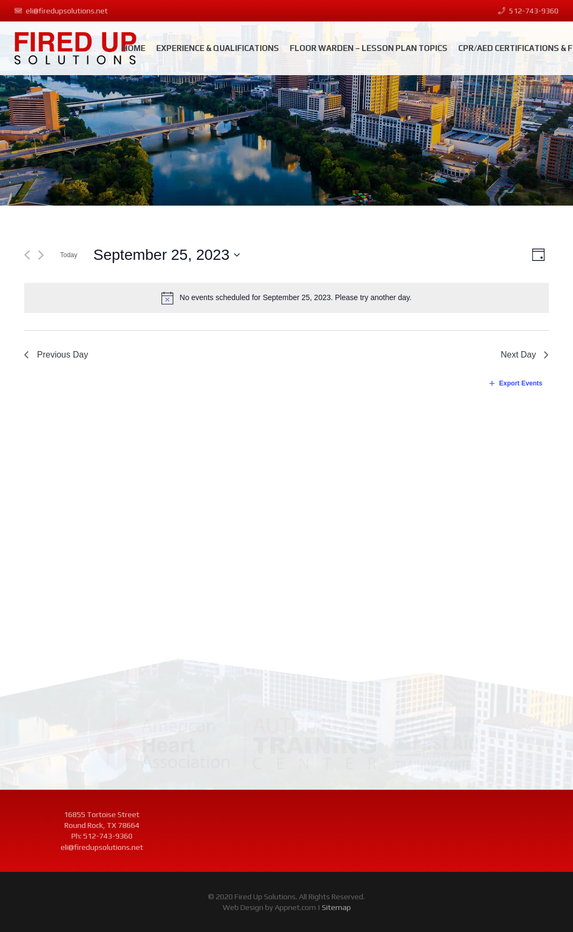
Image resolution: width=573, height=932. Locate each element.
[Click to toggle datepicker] (166, 255)
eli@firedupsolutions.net (102, 847)
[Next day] (41, 255)
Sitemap (336, 907)
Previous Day (62, 354)
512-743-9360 (108, 836)
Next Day (518, 354)
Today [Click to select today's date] (68, 255)
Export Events (520, 383)
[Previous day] (27, 255)
